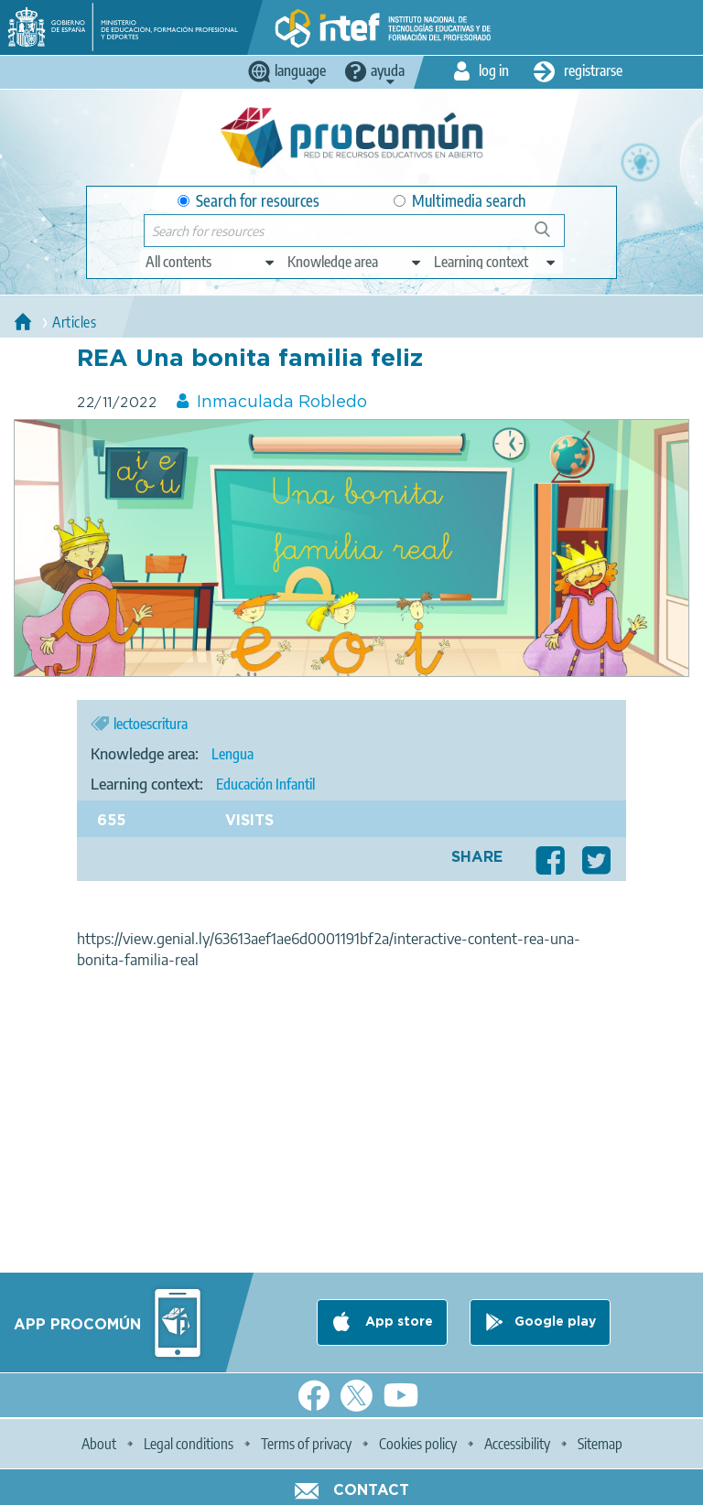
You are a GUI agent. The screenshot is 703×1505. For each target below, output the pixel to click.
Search (551, 236)
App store (397, 1322)
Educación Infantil (265, 784)
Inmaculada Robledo (282, 402)
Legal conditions (188, 1444)
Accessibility (517, 1444)
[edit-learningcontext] (495, 262)
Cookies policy (418, 1444)
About (98, 1444)
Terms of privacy (306, 1444)
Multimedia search (459, 200)
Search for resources (248, 200)
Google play (555, 1322)
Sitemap (600, 1444)
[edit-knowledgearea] (355, 262)
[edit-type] (211, 262)
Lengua (232, 754)
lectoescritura (151, 724)
